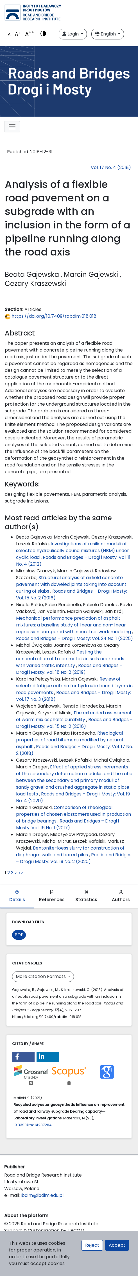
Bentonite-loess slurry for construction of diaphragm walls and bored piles (70, 851)
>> (20, 873)
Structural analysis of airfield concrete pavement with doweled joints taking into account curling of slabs (71, 584)
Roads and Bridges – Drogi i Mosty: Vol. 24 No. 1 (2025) (74, 638)
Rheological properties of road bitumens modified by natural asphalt (69, 740)
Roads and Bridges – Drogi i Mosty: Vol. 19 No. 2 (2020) (74, 858)
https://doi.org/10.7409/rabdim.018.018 (50, 316)
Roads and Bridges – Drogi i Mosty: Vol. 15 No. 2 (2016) (74, 723)
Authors (121, 896)
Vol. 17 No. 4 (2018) (111, 167)
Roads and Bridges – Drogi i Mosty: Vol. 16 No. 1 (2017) (67, 824)
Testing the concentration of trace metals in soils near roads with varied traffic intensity (70, 659)
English (106, 34)
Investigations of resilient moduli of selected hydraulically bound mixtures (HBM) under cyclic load (72, 551)
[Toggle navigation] (12, 126)
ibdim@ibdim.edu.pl (42, 1195)
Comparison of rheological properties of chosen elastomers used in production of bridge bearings (73, 814)
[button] (23, 1057)
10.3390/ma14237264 (32, 1125)
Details (17, 896)
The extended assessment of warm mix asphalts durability (74, 716)
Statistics (86, 896)
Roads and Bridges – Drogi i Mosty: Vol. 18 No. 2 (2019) (69, 668)
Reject (92, 1245)
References (52, 896)
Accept (117, 1245)
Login (71, 34)
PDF (19, 935)
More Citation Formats (41, 976)
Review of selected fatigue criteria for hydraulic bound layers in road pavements (74, 686)
